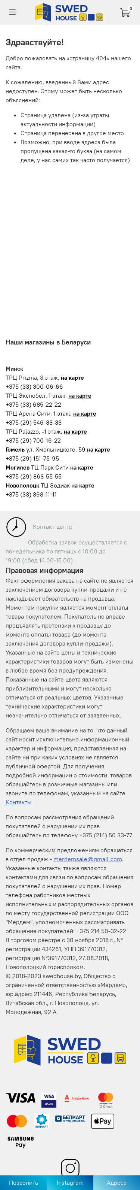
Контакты (18, 802)
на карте (79, 395)
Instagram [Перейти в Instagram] (70, 1182)
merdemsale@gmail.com (87, 859)
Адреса (117, 1182)
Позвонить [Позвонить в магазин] (23, 1182)
